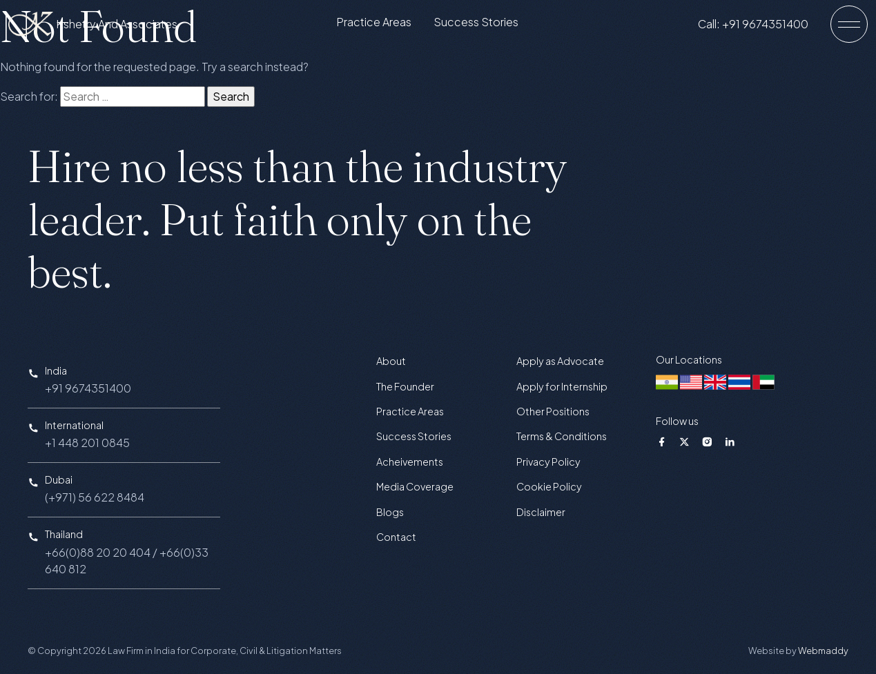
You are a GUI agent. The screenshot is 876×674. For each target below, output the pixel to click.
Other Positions (553, 411)
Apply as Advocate (560, 361)
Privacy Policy (548, 461)
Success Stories (487, 25)
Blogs (390, 512)
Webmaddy (823, 650)
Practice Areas (384, 25)
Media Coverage (415, 486)
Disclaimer (540, 512)
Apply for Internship (561, 386)
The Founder (405, 386)
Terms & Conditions (561, 436)
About (391, 361)
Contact (396, 537)
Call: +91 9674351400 (764, 27)
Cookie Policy (549, 486)
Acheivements (409, 461)
